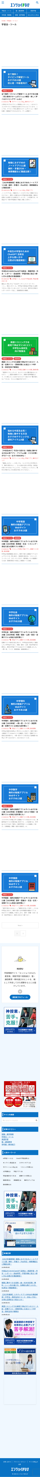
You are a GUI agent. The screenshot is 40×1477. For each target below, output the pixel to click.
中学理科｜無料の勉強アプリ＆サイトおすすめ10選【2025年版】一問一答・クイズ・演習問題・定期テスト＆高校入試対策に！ (19, 723)
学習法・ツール (6, 11)
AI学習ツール (16, 279)
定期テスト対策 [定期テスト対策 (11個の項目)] (25, 1176)
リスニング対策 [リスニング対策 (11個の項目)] (27, 1167)
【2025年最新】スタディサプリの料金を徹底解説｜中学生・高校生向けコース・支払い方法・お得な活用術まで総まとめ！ (20, 1297)
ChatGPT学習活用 (26, 279)
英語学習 (33, 11)
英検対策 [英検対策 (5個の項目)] (6, 1180)
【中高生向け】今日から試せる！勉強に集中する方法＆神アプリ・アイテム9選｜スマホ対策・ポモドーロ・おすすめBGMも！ (20, 453)
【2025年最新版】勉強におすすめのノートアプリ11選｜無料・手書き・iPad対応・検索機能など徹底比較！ (20, 185)
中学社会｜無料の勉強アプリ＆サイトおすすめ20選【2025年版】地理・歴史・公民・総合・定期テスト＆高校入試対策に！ (20, 634)
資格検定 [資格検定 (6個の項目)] (17, 1180)
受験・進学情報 (20, 15)
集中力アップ (29, 102)
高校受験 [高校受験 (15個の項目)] (7, 1184)
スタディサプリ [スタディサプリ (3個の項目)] (25, 1163)
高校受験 (6, 551)
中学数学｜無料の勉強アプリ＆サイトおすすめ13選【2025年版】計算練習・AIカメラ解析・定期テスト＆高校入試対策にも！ (20, 812)
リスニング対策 (17, 370)
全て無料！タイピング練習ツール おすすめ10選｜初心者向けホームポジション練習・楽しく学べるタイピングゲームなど (20, 96)
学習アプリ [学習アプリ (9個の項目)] (18, 1171)
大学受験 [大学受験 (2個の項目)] (6, 1171)
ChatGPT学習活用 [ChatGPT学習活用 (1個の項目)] (22, 1158)
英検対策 (35, 370)
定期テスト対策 (27, 370)
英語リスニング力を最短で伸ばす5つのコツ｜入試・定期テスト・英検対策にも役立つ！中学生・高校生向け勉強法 (20, 364)
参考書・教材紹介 (8, 1144)
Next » (20, 925)
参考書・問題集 (6, 15)
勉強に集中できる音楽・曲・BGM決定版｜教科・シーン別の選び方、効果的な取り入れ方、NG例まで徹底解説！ (19, 1285)
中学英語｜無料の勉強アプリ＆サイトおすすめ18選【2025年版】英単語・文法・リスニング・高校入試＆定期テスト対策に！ (20, 544)
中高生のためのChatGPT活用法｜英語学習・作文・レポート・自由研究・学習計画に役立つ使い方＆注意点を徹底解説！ (20, 273)
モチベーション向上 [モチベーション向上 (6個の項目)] (10, 1167)
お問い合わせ (7, 1462)
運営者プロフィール (20, 997)
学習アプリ (29, 190)
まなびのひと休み (33, 15)
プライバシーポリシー (20, 1462)
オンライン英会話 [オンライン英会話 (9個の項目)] (9, 1163)
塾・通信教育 (20, 11)
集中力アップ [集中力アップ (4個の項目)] (29, 1180)
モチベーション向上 (18, 102)
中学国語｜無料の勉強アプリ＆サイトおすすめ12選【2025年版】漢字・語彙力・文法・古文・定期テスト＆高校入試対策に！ (20, 900)
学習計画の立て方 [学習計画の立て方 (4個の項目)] (9, 1176)
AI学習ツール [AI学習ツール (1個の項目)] (8, 1158)
